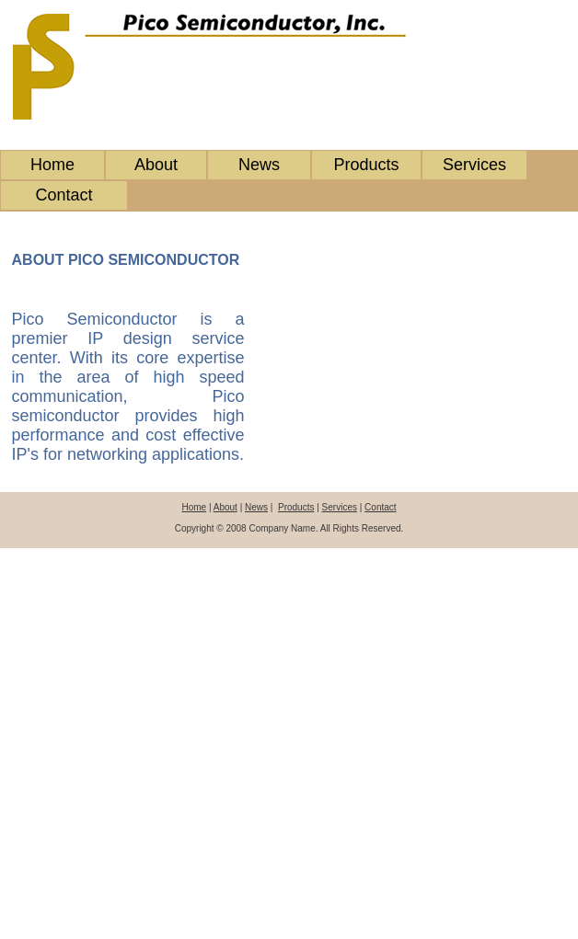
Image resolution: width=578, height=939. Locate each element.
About (156, 164)
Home (52, 164)
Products (366, 164)
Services (474, 164)
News (259, 164)
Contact (63, 195)
